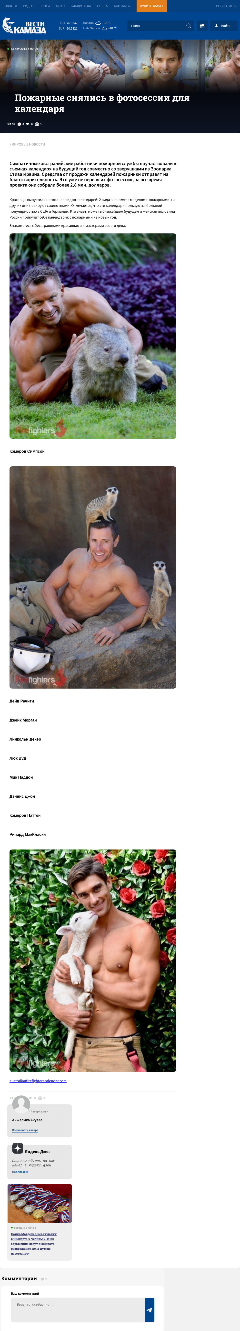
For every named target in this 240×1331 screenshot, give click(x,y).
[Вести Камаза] (24, 25)
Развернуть (120, 1298)
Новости (9, 6)
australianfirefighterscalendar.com (40, 990)
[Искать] (188, 26)
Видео (28, 6)
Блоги (45, 6)
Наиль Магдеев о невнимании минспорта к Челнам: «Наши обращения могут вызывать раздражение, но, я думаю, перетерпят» (194, 279)
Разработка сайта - (221, 1317)
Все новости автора (186, 166)
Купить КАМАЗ (151, 6)
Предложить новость (191, 1125)
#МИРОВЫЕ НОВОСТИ (30, 160)
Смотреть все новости (108, 1109)
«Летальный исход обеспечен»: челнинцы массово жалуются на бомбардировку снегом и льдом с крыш (64, 1187)
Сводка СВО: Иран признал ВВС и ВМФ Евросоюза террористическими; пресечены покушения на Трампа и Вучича (57, 1135)
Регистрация (227, 6)
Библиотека (81, 6)
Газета (102, 6)
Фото (60, 6)
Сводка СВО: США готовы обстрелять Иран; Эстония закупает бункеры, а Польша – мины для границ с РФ (61, 1163)
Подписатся (181, 208)
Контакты (122, 6)
